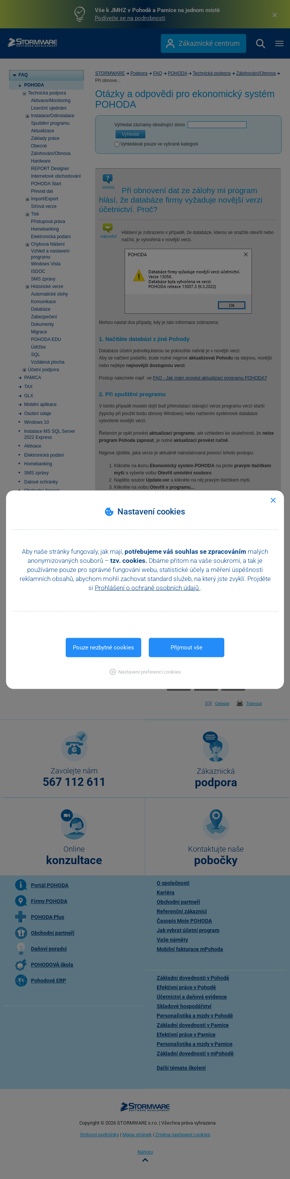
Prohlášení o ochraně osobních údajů (147, 587)
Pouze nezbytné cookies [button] (103, 647)
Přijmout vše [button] (186, 647)
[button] (145, 671)
